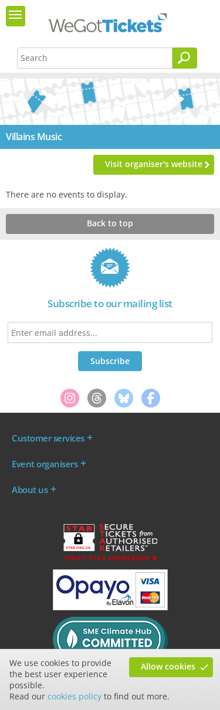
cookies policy (74, 696)
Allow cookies (168, 666)
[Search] (184, 58)
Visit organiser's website (153, 163)
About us (30, 489)
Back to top (110, 223)
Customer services (48, 438)
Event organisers (44, 464)
